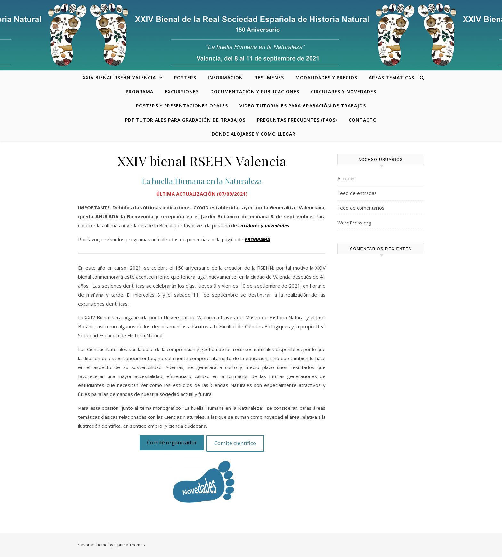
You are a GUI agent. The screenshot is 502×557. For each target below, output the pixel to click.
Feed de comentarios (361, 208)
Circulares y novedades (343, 92)
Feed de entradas (357, 193)
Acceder (346, 178)
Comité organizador (172, 442)
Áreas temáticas (391, 77)
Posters (185, 77)
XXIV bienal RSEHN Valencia (119, 77)
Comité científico (235, 443)
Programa (139, 92)
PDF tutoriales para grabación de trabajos (185, 120)
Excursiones (182, 92)
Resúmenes (269, 77)
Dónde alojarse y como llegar (254, 134)
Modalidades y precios (326, 77)
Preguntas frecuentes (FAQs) (297, 120)
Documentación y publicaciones (254, 92)
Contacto (363, 120)
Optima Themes (129, 545)
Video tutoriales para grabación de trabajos (302, 106)
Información (225, 77)
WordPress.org (354, 222)
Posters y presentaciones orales (182, 106)
